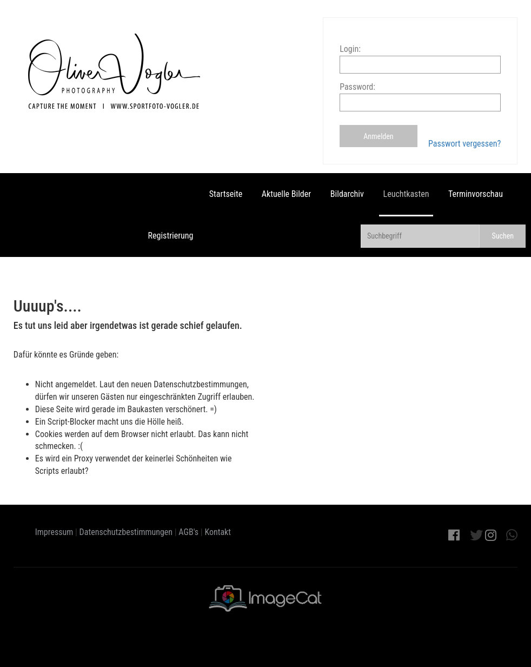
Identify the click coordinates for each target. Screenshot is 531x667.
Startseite (225, 194)
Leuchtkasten (406, 194)
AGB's (188, 532)
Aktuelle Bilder (286, 194)
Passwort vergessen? (464, 143)
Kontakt (217, 532)
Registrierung (171, 235)
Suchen (503, 236)
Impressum (54, 532)
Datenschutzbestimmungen (126, 532)
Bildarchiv (347, 194)
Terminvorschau (475, 194)
